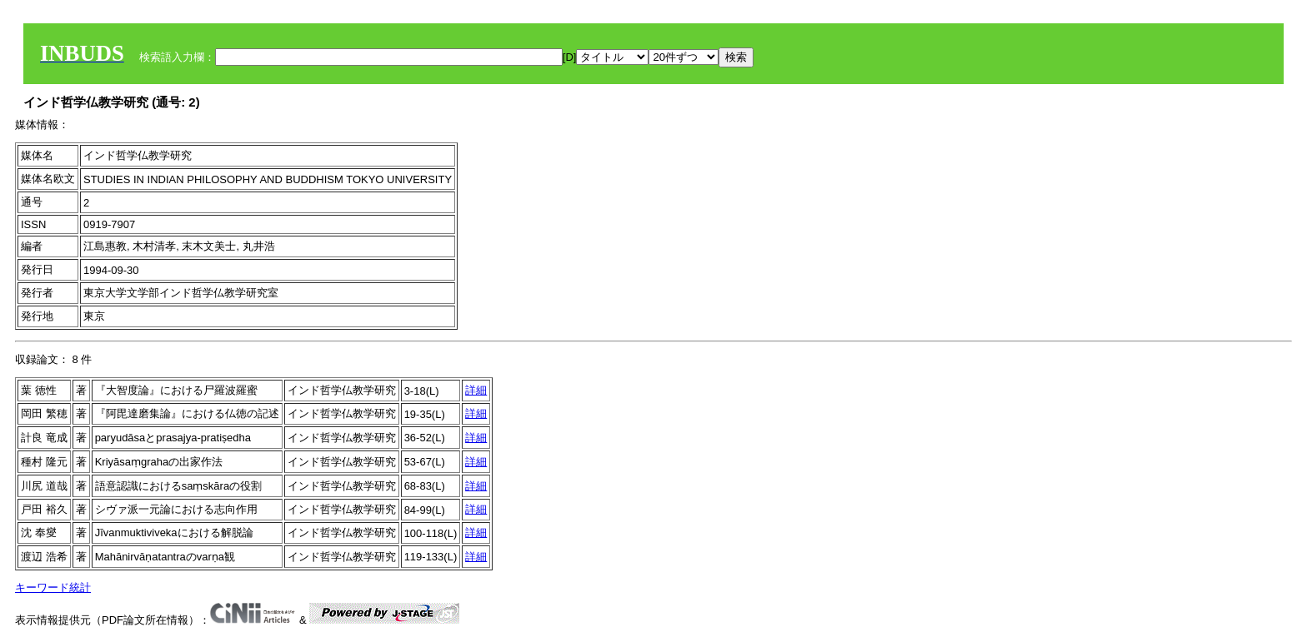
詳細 (476, 390)
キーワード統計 (53, 587)
